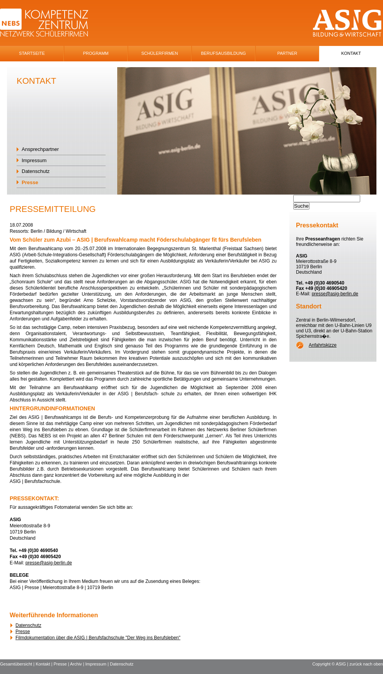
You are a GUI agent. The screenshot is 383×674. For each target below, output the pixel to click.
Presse (30, 182)
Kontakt (351, 53)
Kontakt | (44, 664)
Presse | (61, 664)
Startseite (32, 53)
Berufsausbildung (223, 53)
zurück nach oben (366, 664)
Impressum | (97, 664)
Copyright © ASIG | (330, 664)
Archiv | (77, 664)
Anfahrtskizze (323, 345)
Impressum (34, 160)
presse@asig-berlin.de (49, 563)
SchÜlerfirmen (159, 53)
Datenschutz (36, 171)
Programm (96, 53)
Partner (287, 53)
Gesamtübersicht (16, 664)
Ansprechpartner (40, 149)
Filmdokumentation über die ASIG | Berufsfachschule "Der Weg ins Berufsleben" (97, 637)
